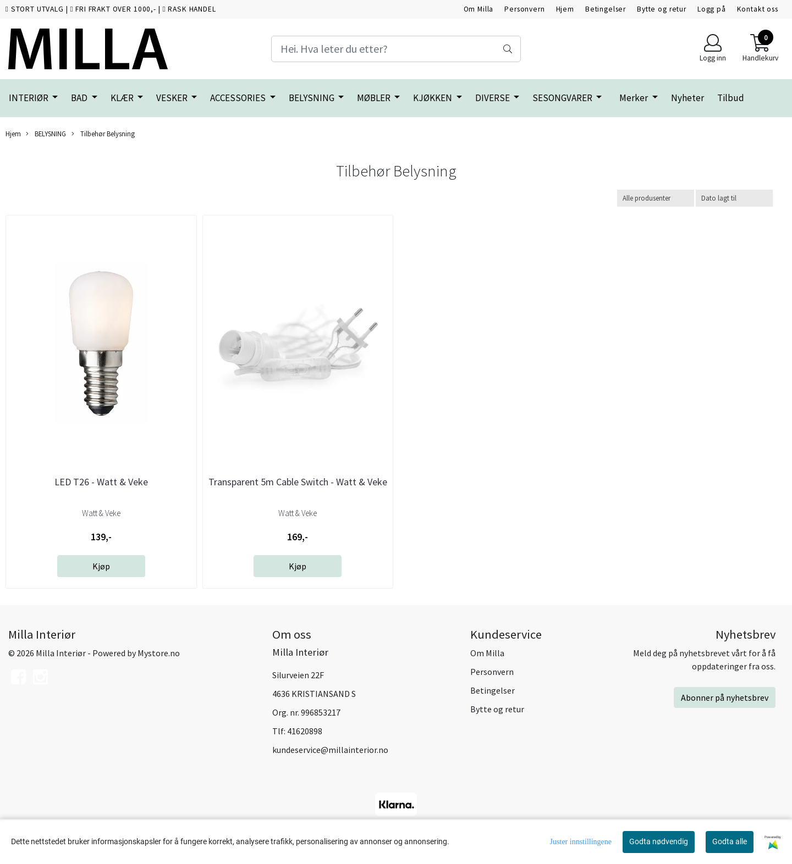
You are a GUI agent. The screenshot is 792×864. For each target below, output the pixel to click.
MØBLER (374, 98)
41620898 (304, 730)
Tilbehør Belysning (103, 134)
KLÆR (123, 98)
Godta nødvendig (658, 841)
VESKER (172, 98)
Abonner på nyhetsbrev (724, 697)
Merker (634, 98)
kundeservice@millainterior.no (330, 749)
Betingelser (605, 9)
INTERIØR (29, 98)
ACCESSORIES (238, 98)
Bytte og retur (661, 9)
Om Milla (479, 9)
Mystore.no (159, 652)
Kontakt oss (757, 9)
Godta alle (729, 841)
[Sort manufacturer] (655, 198)
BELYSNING (312, 98)
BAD (80, 98)
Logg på (711, 9)
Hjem (565, 9)
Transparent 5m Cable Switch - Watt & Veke (297, 481)
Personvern (524, 9)
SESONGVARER (563, 98)
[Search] (395, 49)
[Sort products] (734, 198)
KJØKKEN (433, 98)
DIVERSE (493, 98)
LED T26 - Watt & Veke (101, 481)
